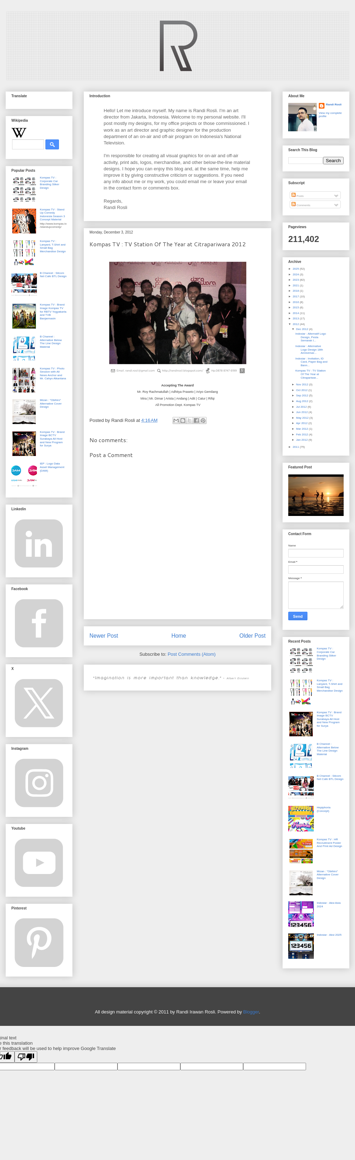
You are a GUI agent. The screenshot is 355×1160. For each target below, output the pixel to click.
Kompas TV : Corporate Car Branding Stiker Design (49, 182)
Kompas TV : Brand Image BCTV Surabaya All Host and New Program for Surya (52, 438)
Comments (300, 205)
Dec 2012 (302, 329)
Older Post (252, 636)
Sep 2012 (302, 395)
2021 (296, 285)
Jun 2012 (302, 412)
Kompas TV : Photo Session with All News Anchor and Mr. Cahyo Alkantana (53, 373)
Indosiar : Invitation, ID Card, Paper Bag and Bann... (311, 362)
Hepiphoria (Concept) (324, 809)
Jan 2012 (302, 439)
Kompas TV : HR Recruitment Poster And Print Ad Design (329, 843)
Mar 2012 (302, 428)
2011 (296, 447)
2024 (296, 274)
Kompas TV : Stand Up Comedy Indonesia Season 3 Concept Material (52, 214)
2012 (296, 324)
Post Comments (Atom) (191, 654)
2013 (296, 318)
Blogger (251, 1012)
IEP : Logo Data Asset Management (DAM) (52, 467)
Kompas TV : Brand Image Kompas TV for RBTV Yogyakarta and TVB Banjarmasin (53, 311)
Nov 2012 (302, 384)
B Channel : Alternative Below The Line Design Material (51, 341)
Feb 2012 (302, 434)
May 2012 (302, 417)
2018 (296, 290)
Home (178, 636)
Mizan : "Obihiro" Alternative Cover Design (50, 403)
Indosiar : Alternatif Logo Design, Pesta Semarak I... (310, 337)
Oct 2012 (302, 390)
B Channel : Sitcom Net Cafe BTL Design (53, 274)
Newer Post (103, 636)
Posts (297, 196)
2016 (296, 302)
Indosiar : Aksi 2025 (329, 934)
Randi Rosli (334, 104)
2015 (296, 307)
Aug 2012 (302, 401)
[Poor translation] (26, 1057)
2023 (296, 279)
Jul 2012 (301, 406)
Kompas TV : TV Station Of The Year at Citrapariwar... (310, 374)
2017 (296, 296)
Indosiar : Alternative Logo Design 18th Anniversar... (309, 349)
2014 (296, 313)
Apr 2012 (302, 423)
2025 (296, 268)
